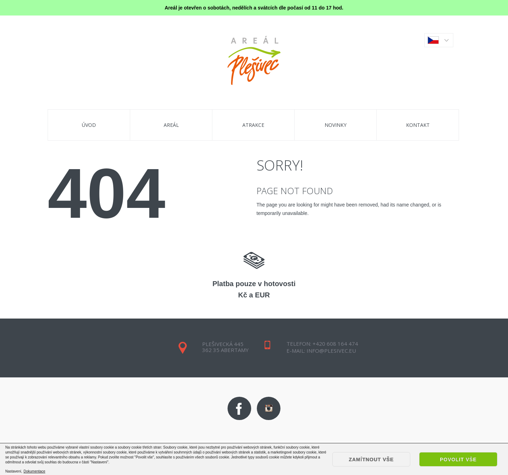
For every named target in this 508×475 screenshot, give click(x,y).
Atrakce (253, 125)
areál (171, 125)
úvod (89, 125)
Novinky (335, 125)
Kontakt (418, 125)
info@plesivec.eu (330, 350)
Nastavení (13, 471)
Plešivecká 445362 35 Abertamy (225, 346)
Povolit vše (458, 459)
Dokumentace (35, 471)
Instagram (268, 408)
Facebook (239, 408)
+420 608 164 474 (335, 343)
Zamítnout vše (371, 459)
